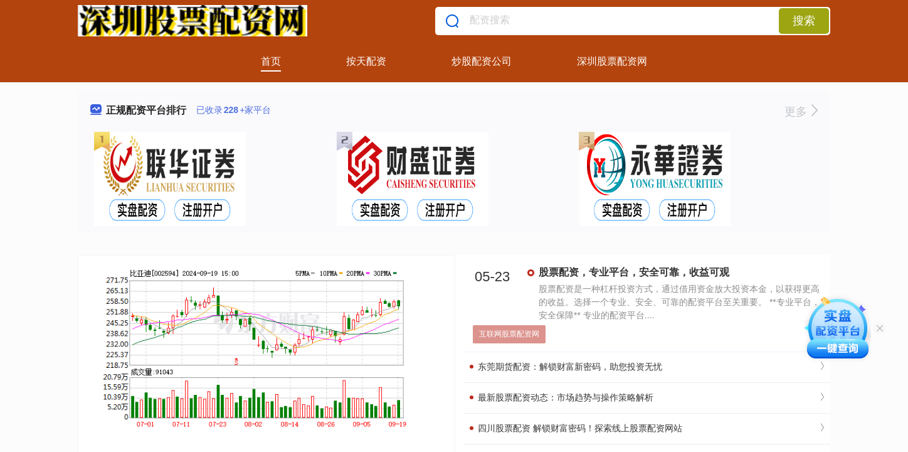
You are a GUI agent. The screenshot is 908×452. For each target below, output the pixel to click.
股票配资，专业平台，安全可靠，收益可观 (634, 272)
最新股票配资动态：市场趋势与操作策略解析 (561, 397)
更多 (801, 111)
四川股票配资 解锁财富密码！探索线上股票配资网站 (576, 428)
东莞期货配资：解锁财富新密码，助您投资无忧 (566, 367)
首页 (271, 61)
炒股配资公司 (481, 61)
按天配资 (366, 61)
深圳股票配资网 (612, 61)
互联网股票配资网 (509, 334)
